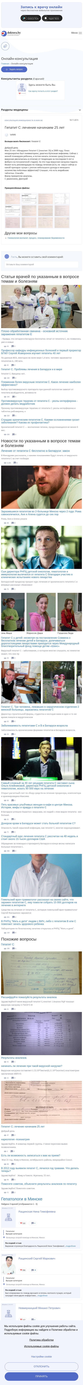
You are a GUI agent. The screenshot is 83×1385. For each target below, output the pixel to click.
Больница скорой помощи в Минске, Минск (25, 1238)
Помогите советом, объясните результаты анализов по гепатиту (39, 1183)
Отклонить (41, 1366)
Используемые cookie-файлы (41, 1346)
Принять (41, 1376)
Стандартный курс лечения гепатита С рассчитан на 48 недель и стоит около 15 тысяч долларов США (39, 837)
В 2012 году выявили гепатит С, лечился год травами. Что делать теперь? (40, 1169)
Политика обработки (41, 1340)
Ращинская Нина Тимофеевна (37, 1211)
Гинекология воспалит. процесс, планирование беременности (36, 238)
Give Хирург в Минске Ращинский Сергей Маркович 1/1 (21, 1270)
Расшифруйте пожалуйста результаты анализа (29, 997)
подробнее (71, 1246)
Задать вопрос (14, 69)
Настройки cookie (41, 1356)
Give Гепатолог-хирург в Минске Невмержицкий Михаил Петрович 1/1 (21, 1320)
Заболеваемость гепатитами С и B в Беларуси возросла (34, 725)
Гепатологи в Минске (21, 1199)
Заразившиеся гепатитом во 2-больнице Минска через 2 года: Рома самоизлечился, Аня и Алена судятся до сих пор (41, 513)
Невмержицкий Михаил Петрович (39, 1308)
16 (35, 1270)
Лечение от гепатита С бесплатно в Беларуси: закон (35, 450)
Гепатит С (7, 944)
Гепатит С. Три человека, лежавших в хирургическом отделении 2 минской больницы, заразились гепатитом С (40, 708)
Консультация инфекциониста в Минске (24, 120)
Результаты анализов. (14, 1057)
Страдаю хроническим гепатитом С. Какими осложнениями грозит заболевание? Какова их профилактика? (40, 421)
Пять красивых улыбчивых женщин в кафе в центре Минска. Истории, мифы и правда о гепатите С (37, 806)
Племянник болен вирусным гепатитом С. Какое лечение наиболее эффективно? (41, 383)
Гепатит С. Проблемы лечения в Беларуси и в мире (31, 369)
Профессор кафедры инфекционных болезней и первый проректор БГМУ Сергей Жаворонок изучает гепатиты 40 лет (41, 352)
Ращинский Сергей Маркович (37, 1258)
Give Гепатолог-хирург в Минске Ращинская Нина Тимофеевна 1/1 (21, 1223)
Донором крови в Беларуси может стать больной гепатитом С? (38, 823)
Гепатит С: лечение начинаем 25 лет (22, 1126)
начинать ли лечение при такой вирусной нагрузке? (31, 1066)
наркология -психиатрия (15, 1139)
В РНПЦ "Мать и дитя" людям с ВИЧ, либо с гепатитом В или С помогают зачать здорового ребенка (38, 922)
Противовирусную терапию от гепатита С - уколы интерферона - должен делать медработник (39, 402)
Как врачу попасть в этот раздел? (43, 91)
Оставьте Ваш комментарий (41, 264)
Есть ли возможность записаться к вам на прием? (30, 1155)
